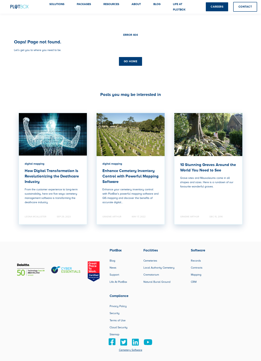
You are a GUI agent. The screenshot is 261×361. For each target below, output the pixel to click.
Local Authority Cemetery (159, 267)
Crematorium (151, 274)
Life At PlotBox (118, 281)
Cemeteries (150, 260)
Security (115, 313)
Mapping (196, 274)
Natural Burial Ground (156, 281)
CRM (193, 281)
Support (114, 274)
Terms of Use (118, 320)
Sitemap (114, 334)
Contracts (197, 267)
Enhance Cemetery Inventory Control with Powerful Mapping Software (130, 176)
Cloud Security (118, 327)
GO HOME (130, 61)
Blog (112, 260)
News (113, 267)
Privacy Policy (118, 306)
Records (196, 260)
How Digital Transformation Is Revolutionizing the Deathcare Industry (52, 176)
